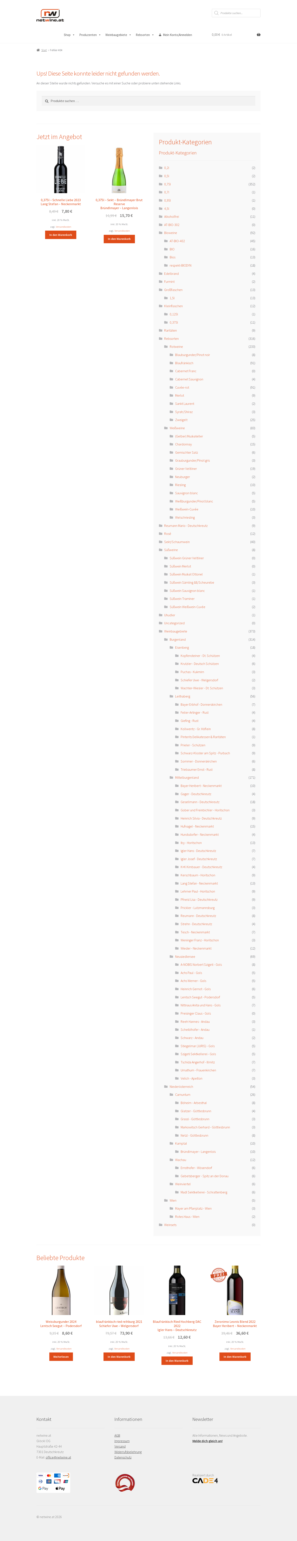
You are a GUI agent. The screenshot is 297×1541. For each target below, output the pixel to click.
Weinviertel (183, 1184)
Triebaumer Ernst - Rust (196, 769)
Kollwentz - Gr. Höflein (196, 729)
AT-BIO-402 (177, 241)
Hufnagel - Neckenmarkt (197, 826)
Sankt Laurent (184, 403)
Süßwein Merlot (180, 566)
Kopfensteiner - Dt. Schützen (200, 656)
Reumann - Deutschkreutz (198, 916)
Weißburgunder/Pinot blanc (194, 501)
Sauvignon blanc (186, 493)
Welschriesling (185, 517)
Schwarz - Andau (192, 1038)
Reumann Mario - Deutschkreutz (186, 525)
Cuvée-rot (182, 387)
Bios (172, 257)
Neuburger (182, 477)
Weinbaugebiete (118, 35)
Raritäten (170, 330)
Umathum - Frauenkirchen (198, 1070)
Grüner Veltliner (186, 468)
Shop (69, 35)
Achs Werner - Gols (193, 981)
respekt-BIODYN (180, 265)
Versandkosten (63, 226)
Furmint (169, 281)
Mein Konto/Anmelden (177, 35)
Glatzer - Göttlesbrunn (196, 1111)
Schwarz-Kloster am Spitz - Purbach (205, 753)
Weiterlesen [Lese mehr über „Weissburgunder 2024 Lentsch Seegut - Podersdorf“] (61, 1357)
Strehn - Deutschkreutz (196, 924)
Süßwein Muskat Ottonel (186, 574)
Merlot (179, 395)
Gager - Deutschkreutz (196, 794)
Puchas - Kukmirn (192, 672)
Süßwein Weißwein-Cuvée (187, 607)
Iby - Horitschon (191, 843)
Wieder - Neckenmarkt (196, 948)
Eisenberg (182, 647)
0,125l (174, 314)
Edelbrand (171, 273)
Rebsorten (145, 35)
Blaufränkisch (184, 363)
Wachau (180, 1160)
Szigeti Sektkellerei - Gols (198, 1054)
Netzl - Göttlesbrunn (194, 1135)
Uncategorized (174, 623)
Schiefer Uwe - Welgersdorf (199, 680)
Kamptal (181, 1143)
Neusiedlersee (185, 956)
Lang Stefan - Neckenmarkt (199, 883)
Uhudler (169, 615)
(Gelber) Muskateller (189, 436)
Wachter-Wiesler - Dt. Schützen (202, 688)
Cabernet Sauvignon (189, 379)
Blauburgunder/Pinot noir (192, 355)
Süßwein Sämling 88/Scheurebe (192, 582)
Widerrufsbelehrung (128, 1452)
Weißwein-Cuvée (186, 509)
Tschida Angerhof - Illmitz (198, 1062)
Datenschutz (123, 1457)
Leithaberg (182, 696)
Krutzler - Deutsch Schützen (200, 664)
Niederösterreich (181, 1086)
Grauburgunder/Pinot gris (192, 460)
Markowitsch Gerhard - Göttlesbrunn (205, 1127)
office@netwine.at (58, 1457)
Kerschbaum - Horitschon (198, 875)
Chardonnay (183, 444)
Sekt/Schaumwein (177, 542)
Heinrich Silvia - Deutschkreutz (201, 818)
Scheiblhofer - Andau (195, 1029)
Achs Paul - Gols (191, 973)
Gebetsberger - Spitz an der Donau (204, 1176)
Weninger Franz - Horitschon (200, 940)
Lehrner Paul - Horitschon (198, 891)
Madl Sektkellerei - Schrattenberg (204, 1192)
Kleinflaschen (173, 306)
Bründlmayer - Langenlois (198, 1151)
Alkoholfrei (171, 216)
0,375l (174, 322)
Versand (120, 1446)
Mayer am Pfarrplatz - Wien (193, 1208)
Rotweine (176, 346)
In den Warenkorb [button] (60, 235)
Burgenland (178, 639)
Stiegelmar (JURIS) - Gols (198, 1046)
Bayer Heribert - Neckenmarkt (201, 786)
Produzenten (90, 35)
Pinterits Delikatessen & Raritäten (203, 737)
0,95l (167, 200)
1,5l (172, 298)
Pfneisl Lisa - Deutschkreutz (199, 899)
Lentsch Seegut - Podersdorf (200, 997)
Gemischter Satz (186, 452)
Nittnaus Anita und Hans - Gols (200, 1005)
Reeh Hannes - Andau (195, 1021)
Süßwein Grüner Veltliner (187, 558)
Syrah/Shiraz (184, 412)
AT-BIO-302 (171, 225)
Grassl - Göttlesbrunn (195, 1119)
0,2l (166, 168)
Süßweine (171, 550)
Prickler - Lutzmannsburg (198, 908)
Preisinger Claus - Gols (196, 1013)
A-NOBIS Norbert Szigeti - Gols (201, 964)
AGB (117, 1435)
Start (44, 50)
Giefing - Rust (189, 721)
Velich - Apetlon (191, 1078)
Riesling (180, 485)
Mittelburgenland (187, 777)
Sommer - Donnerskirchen (199, 761)
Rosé (167, 533)
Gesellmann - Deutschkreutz (200, 802)
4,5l (166, 208)
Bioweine (170, 233)
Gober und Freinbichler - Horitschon (205, 810)
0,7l (166, 192)
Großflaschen (173, 290)
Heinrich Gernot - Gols (196, 989)
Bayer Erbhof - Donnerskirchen (201, 704)
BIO (172, 249)
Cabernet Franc (185, 371)
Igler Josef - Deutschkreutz (199, 859)
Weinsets (170, 1225)
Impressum (122, 1441)
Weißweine (177, 428)
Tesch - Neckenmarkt (195, 932)
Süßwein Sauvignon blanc (187, 591)
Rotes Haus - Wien (187, 1216)
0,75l (167, 184)
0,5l (166, 176)
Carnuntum (182, 1094)
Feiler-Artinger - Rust (194, 712)
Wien (173, 1200)
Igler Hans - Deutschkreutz (198, 851)
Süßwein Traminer (182, 598)
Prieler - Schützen (193, 745)
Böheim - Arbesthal (194, 1103)
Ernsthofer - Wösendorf (196, 1168)
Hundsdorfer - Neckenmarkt (200, 834)
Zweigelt (181, 420)
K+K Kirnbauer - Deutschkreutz (201, 867)
